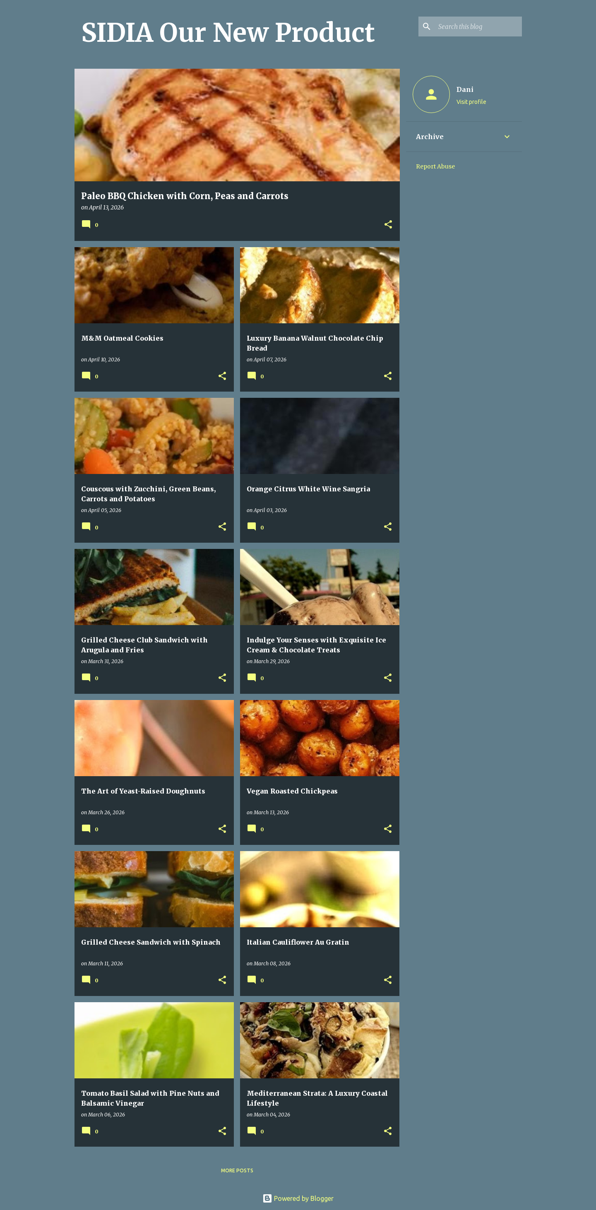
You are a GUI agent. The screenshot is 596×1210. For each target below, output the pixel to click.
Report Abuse (435, 166)
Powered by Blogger (298, 1198)
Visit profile (471, 102)
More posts (237, 1170)
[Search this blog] (478, 26)
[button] (388, 225)
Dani (465, 89)
